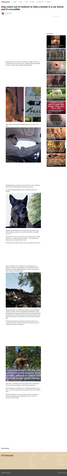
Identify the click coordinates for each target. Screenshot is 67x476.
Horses (31, 1)
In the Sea (48, 1)
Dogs (14, 1)
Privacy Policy (59, 458)
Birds (26, 1)
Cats (20, 1)
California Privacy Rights (61, 460)
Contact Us (44, 458)
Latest (31, 457)
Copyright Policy (60, 461)
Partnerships (45, 457)
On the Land (39, 1)
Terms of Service (60, 457)
